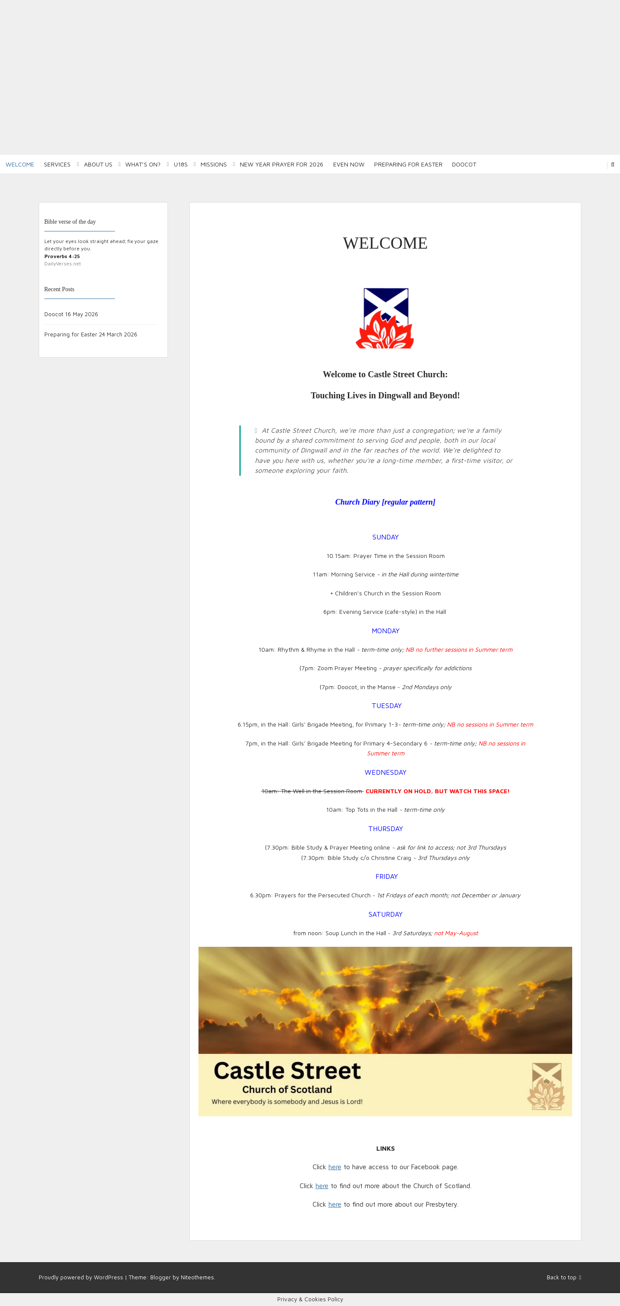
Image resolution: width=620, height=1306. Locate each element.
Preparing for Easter (408, 164)
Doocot (464, 164)
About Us (98, 164)
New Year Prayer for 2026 (281, 164)
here (335, 1166)
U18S (181, 164)
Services (57, 164)
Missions (214, 164)
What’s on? (143, 164)
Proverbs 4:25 (62, 256)
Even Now (349, 164)
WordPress (108, 1277)
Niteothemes (197, 1277)
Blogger (160, 1277)
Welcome (20, 164)
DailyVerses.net (62, 263)
